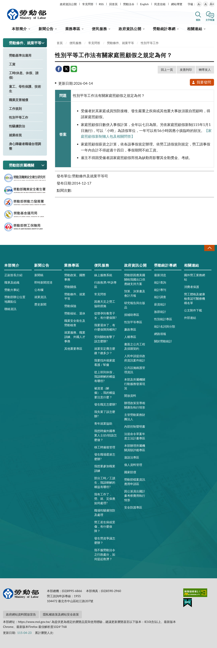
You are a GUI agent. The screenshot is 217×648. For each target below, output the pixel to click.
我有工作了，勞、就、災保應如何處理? (104, 498)
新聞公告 (46, 29)
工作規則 (15, 108)
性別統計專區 (163, 319)
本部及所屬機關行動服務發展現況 (134, 384)
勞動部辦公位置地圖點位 (14, 299)
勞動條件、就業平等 (120, 43)
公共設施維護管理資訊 (134, 370)
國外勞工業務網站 (194, 277)
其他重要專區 (73, 348)
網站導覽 (176, 4)
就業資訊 (40, 297)
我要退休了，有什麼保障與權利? (105, 327)
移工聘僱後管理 (104, 447)
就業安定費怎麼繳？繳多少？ (104, 351)
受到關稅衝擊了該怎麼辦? (104, 339)
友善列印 (186, 69)
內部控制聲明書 (134, 426)
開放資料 (130, 395)
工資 (12, 64)
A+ (212, 4)
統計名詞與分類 (164, 326)
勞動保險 (70, 306)
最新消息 (160, 275)
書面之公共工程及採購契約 (134, 346)
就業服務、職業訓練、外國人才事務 (74, 337)
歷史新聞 (40, 304)
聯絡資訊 (10, 309)
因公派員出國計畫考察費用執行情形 (134, 495)
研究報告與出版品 (134, 305)
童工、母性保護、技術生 (25, 88)
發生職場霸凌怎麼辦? (104, 456)
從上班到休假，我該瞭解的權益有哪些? (104, 376)
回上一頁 (167, 69)
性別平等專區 (133, 322)
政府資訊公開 (68, 4)
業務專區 (72, 29)
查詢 (198, 20)
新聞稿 (38, 275)
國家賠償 (130, 472)
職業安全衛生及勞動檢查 (74, 323)
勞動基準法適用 (20, 55)
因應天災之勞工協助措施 (104, 304)
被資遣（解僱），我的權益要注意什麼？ (104, 392)
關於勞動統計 (163, 341)
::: (2, 3)
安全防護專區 (133, 507)
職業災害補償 (18, 100)
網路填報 (160, 334)
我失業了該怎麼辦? (104, 414)
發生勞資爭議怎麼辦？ (104, 540)
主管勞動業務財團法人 (134, 417)
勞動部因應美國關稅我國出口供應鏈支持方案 (134, 279)
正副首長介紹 (13, 275)
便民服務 (99, 29)
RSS (101, 4)
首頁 (60, 43)
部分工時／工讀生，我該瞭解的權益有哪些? (104, 482)
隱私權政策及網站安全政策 (61, 614)
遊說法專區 (131, 457)
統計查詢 (160, 282)
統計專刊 (160, 290)
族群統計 (160, 311)
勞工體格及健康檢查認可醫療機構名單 (194, 298)
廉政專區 (130, 329)
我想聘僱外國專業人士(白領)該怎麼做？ (105, 435)
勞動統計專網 (164, 29)
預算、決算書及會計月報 (134, 293)
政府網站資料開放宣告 (21, 614)
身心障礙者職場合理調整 (25, 146)
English (144, 4)
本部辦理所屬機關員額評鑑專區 (134, 448)
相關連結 (194, 29)
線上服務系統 (103, 275)
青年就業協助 (103, 423)
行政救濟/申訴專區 (105, 285)
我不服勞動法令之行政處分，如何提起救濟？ (104, 554)
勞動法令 (128, 4)
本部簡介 (19, 29)
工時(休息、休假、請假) (24, 75)
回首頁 (113, 4)
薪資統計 (160, 304)
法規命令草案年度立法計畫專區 (134, 436)
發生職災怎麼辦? (105, 404)
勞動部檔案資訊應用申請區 (134, 482)
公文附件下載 (193, 310)
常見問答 (87, 4)
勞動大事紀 (11, 290)
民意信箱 (159, 4)
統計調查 (160, 297)
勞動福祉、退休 (74, 313)
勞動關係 (70, 287)
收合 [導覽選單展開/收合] (209, 248)
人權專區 (130, 337)
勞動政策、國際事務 (74, 277)
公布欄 (38, 290)
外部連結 (190, 317)
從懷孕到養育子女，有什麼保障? (105, 315)
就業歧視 (15, 135)
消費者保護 (191, 287)
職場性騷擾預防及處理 (104, 512)
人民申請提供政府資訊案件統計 (134, 358)
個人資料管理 (133, 464)
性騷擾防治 (17, 126)
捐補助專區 (131, 314)
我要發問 (201, 82)
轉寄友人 (205, 69)
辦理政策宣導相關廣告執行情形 (134, 405)
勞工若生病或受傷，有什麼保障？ (104, 526)
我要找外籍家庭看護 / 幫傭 (104, 362)
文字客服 (210, 20)
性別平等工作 (18, 117)
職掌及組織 (11, 282)
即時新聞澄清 (43, 282)
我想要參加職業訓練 (104, 468)
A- (199, 4)
